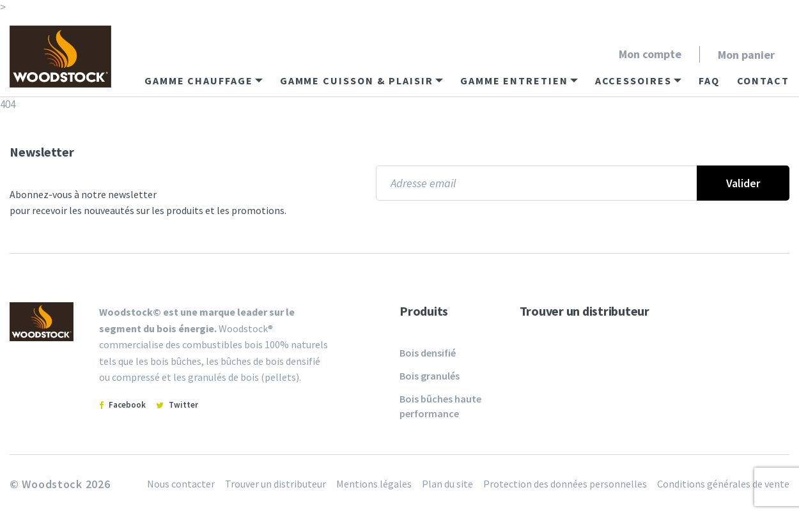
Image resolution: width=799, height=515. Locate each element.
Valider (743, 183)
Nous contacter (181, 483)
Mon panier (746, 54)
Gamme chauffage (198, 80)
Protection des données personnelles (565, 483)
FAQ (709, 80)
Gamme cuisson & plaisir (356, 80)
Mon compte (650, 54)
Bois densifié (428, 352)
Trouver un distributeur (584, 311)
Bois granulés (430, 375)
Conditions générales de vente (723, 483)
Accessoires (633, 80)
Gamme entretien (514, 80)
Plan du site (447, 483)
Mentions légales (374, 483)
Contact (763, 80)
